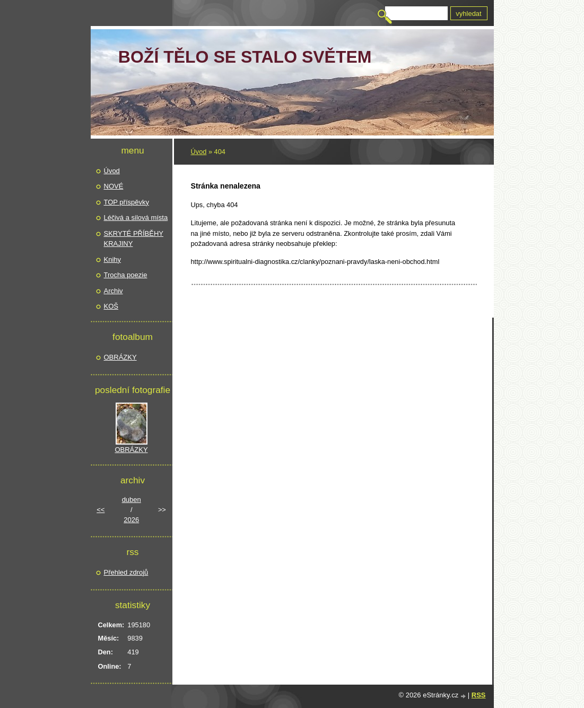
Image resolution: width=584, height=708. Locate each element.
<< (100, 510)
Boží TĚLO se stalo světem (245, 56)
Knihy (112, 259)
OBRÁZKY (120, 357)
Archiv (113, 291)
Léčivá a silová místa (136, 217)
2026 (131, 520)
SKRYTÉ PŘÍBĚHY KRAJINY (133, 238)
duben (131, 500)
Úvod (199, 152)
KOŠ (111, 306)
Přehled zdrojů (126, 572)
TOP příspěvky (127, 202)
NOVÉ (114, 186)
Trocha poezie (125, 275)
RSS (479, 695)
